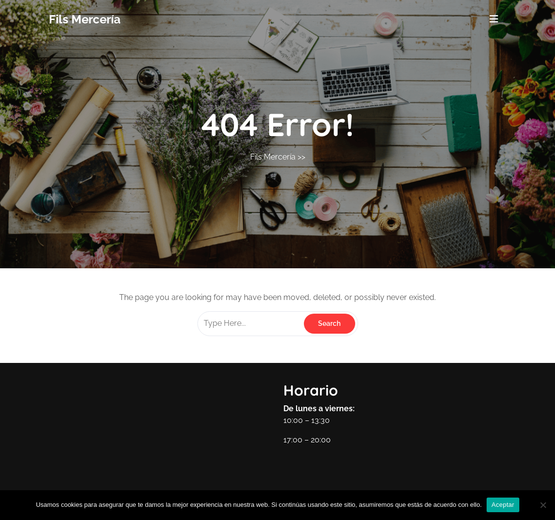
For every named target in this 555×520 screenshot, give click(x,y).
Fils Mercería (85, 19)
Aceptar (502, 504)
